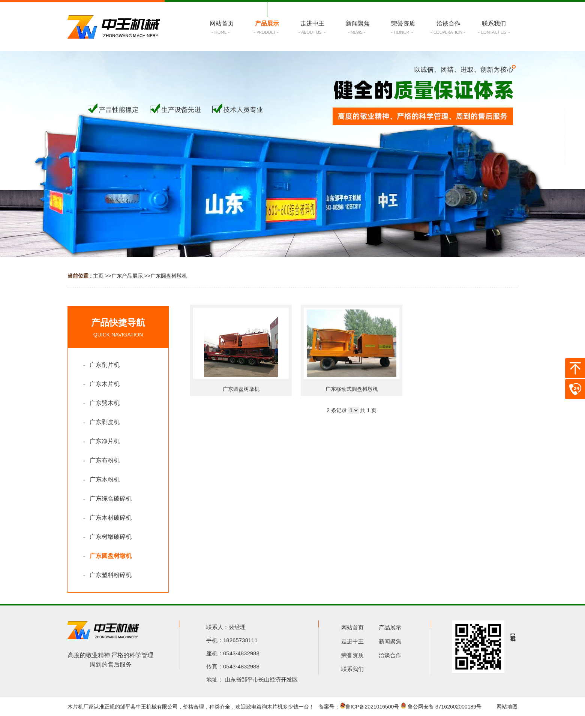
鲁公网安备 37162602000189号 (441, 707)
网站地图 (507, 707)
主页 (98, 276)
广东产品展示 (127, 276)
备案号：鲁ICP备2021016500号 (359, 707)
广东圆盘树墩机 (168, 276)
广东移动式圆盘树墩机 (352, 389)
